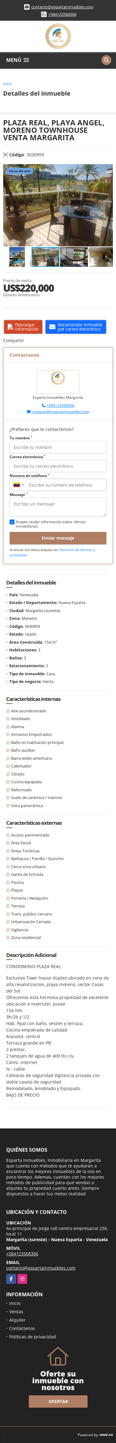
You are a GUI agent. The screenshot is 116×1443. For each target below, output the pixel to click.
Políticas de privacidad (32, 1337)
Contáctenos (22, 1328)
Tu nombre (21, 438)
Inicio (7, 83)
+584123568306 (62, 14)
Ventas (16, 1312)
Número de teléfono (29, 475)
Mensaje (19, 494)
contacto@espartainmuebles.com (62, 7)
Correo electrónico (27, 456)
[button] (107, 170)
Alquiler (17, 1320)
